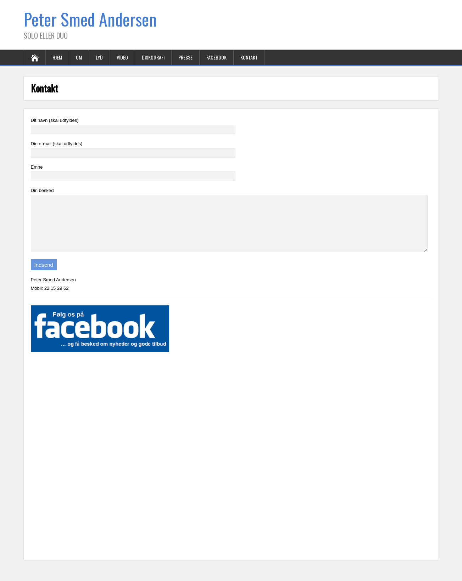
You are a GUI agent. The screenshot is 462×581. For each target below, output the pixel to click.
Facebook (216, 57)
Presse (185, 57)
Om (79, 57)
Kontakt (249, 57)
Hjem (57, 57)
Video (122, 57)
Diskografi (153, 57)
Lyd (99, 57)
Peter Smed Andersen (90, 19)
